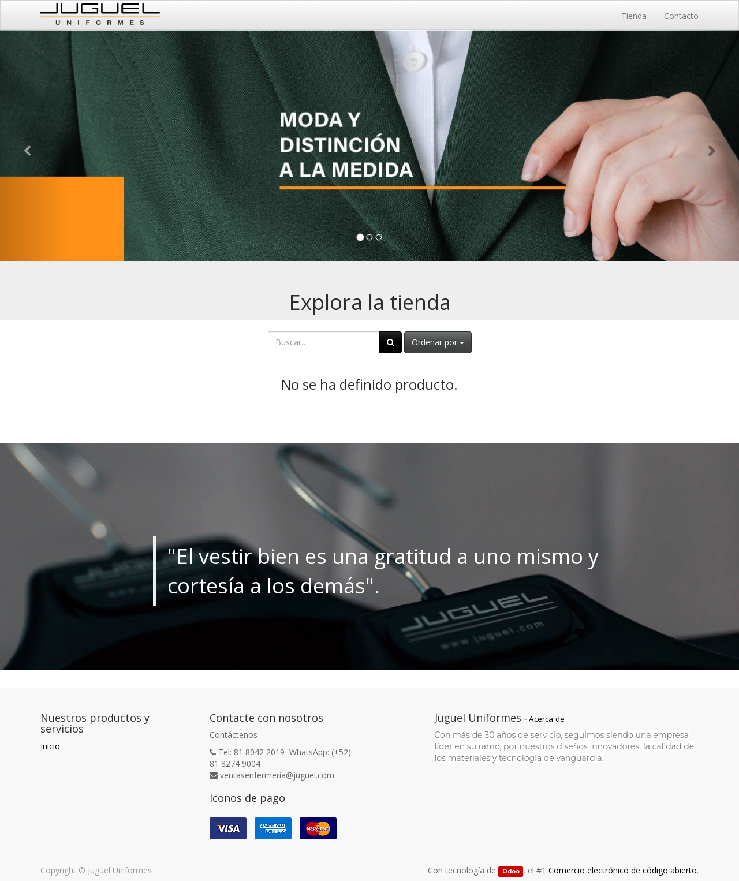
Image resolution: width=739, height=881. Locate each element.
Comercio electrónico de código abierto (622, 870)
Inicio (50, 746)
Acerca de (547, 719)
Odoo (511, 871)
